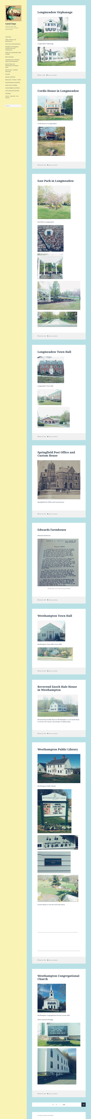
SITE (51, 1019)
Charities (7, 74)
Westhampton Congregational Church (58, 977)
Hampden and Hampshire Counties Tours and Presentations (11, 48)
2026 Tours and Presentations (12, 44)
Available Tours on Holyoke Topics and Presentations (12, 60)
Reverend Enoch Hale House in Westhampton (57, 688)
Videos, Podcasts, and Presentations (10, 40)
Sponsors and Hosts (10, 77)
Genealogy (8, 93)
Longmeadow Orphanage (55, 12)
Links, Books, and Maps (11, 85)
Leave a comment (52, 75)
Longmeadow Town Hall (54, 352)
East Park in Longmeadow (56, 181)
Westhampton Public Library (58, 749)
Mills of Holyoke (9, 57)
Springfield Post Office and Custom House (56, 453)
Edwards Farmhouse (52, 530)
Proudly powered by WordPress (45, 1115)
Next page (83, 1104)
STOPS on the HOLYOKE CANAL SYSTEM (13, 53)
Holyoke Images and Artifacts (12, 82)
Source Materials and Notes (12, 90)
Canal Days (10, 23)
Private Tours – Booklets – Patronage (11, 70)
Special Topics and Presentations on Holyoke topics (11, 65)
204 (64, 1104)
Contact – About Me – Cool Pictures (11, 96)
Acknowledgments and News (12, 88)
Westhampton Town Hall (55, 616)
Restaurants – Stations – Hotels (13, 79)
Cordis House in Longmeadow (58, 91)
